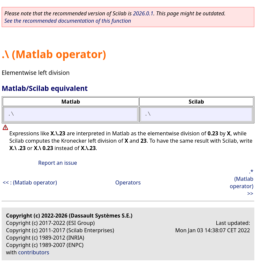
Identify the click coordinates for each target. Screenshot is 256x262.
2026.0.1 (143, 13)
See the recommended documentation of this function (67, 20)
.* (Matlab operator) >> (241, 182)
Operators (128, 182)
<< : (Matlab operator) (30, 182)
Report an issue (57, 162)
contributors (33, 252)
